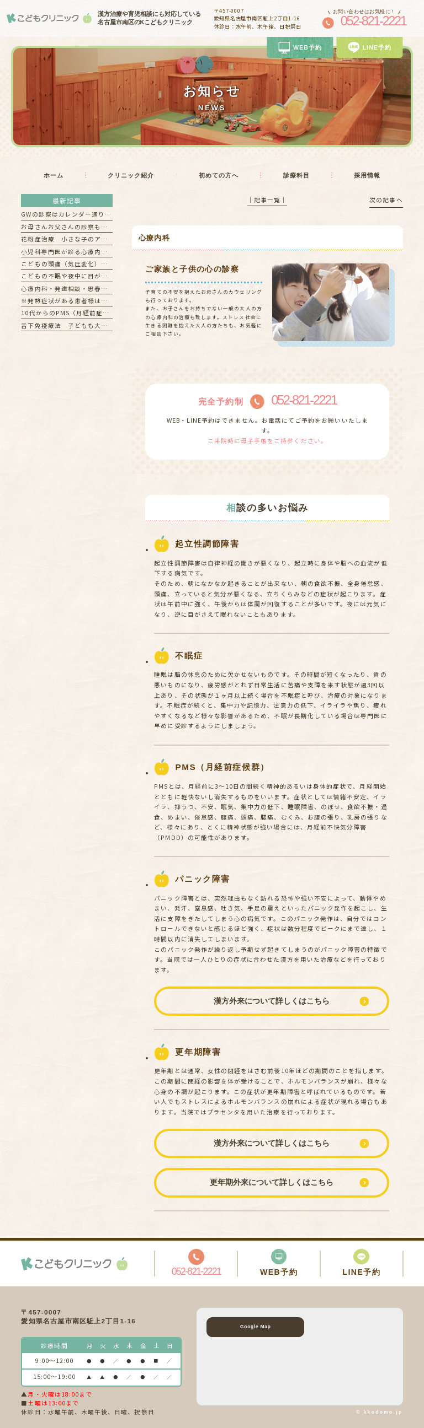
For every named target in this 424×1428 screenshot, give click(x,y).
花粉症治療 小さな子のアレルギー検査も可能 (91, 239)
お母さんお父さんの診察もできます (74, 227)
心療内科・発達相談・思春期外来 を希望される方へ (101, 288)
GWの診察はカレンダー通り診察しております (89, 214)
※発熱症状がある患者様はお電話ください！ (87, 301)
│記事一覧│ (267, 200)
